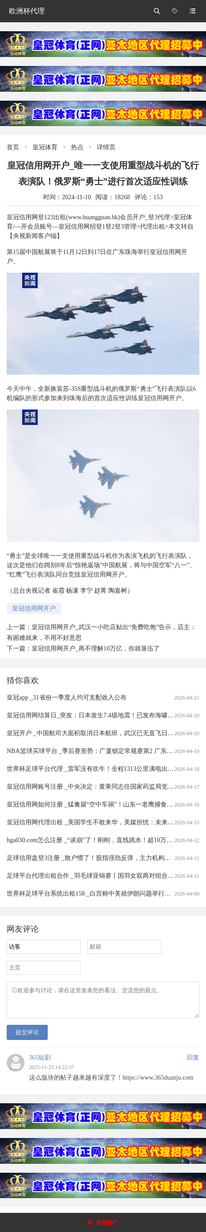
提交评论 (27, 1037)
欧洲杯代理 (27, 11)
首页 (13, 147)
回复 (193, 1063)
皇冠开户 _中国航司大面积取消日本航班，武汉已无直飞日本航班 (96, 733)
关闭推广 (107, 1223)
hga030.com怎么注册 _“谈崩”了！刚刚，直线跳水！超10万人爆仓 (96, 840)
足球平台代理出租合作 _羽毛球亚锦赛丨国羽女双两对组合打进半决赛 (103, 875)
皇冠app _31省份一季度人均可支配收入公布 (67, 697)
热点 (77, 147)
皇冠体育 (45, 147)
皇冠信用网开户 (34, 608)
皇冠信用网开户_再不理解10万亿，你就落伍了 (96, 648)
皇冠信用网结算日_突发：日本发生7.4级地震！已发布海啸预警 (93, 715)
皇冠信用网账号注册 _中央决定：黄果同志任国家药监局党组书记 (96, 786)
